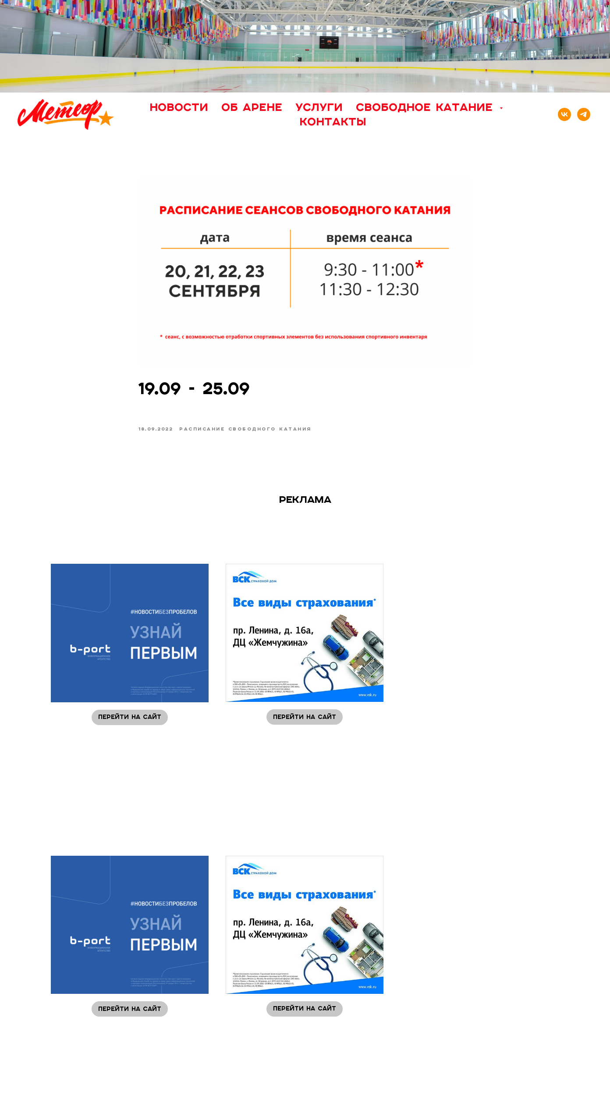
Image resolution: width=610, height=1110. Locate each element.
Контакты (332, 121)
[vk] (564, 114)
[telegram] (583, 114)
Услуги (319, 107)
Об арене (251, 107)
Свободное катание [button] (426, 107)
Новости (178, 107)
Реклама (305, 499)
